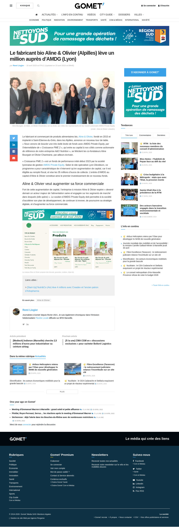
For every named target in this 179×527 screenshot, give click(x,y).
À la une (129, 151)
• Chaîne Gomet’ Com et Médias (62, 486)
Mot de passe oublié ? (60, 472)
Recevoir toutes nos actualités (105, 461)
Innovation (59, 20)
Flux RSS (138, 491)
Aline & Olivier (86, 136)
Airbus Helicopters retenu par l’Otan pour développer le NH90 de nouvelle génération (43, 367)
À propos (113, 517)
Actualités (49, 14)
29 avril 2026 (35, 373)
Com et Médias (14, 501)
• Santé (135, 472)
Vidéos (91, 14)
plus (62, 392)
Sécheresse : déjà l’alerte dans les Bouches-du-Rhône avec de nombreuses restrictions (52, 418)
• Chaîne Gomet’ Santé (59, 482)
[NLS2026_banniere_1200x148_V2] (89, 35)
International (132, 20)
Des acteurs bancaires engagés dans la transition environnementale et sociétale (153, 209)
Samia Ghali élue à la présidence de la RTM (150, 191)
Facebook (138, 461)
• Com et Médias (139, 464)
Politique (46, 20)
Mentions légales (44, 514)
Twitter (137, 469)
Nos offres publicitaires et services (155, 517)
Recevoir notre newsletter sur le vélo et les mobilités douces (110, 466)
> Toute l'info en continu (160, 285)
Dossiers (124, 14)
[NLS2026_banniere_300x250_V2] (145, 99)
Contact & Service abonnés (62, 476)
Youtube (138, 480)
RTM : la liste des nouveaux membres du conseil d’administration (152, 146)
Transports (92, 20)
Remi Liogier (18, 65)
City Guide (106, 14)
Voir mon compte (57, 468)
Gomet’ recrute (101, 517)
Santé (103, 20)
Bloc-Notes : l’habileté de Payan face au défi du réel (153, 160)
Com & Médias (115, 20)
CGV (136, 517)
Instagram (138, 487)
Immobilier (13, 472)
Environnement (75, 20)
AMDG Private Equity (53, 165)
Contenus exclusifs (58, 479)
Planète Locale (42, 318)
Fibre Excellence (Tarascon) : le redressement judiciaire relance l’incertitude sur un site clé (99, 368)
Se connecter (148, 5)
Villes (138, 14)
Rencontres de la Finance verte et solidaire (129, 211)
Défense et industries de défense (18, 370)
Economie (34, 20)
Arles (73, 373)
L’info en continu (72, 14)
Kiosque (25, 5)
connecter (27, 425)
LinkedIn (138, 484)
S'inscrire (163, 5)
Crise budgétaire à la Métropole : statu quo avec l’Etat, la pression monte (153, 177)
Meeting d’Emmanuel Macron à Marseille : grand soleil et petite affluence (45, 410)
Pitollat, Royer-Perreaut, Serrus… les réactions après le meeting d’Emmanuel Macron (51, 413)
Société (145, 20)
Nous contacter (126, 517)
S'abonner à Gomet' (145, 72)
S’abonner (54, 461)
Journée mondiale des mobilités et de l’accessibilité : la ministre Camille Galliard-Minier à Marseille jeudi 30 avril (145, 245)
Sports (12, 494)
